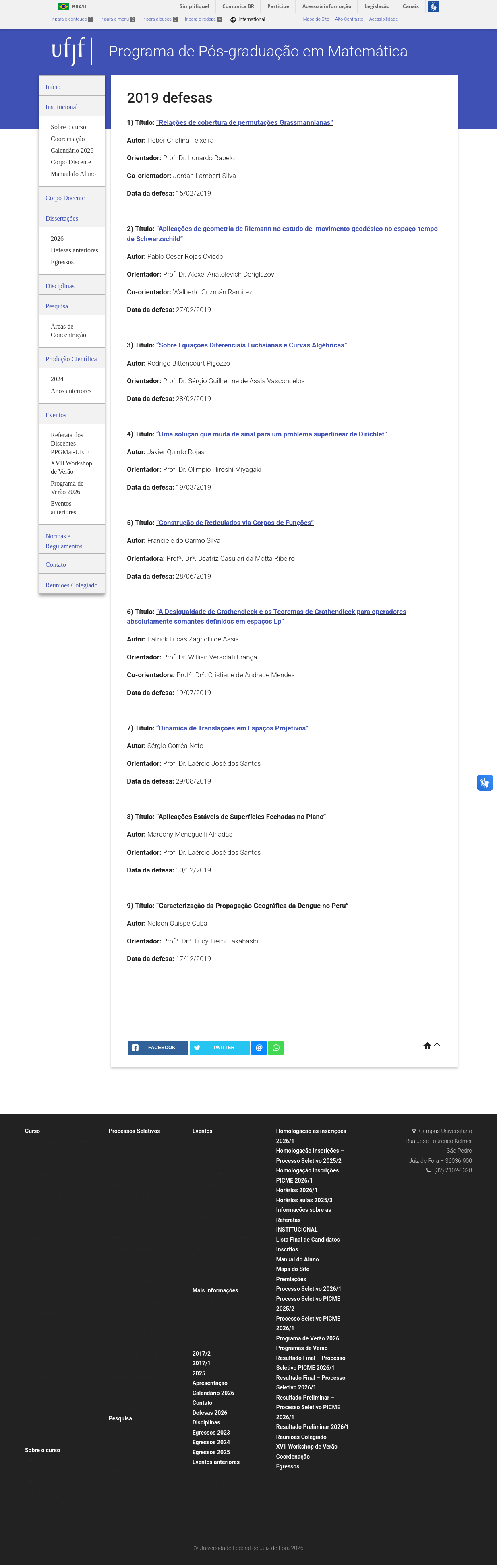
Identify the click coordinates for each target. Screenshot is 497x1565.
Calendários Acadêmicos (54, 1492)
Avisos (203, 1322)
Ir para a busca (160, 19)
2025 (199, 1373)
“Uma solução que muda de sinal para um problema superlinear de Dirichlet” (271, 434)
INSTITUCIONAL (297, 1229)
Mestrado (122, 1227)
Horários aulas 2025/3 (304, 1200)
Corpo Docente (44, 1163)
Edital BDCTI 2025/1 (133, 1184)
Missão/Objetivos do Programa (60, 1141)
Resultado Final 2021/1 (136, 1141)
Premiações (291, 1279)
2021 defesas (42, 1312)
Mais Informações (215, 1290)
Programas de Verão (217, 1152)
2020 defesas (42, 1322)
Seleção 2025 (126, 1258)
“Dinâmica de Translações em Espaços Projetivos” (232, 728)
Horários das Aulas (48, 1461)
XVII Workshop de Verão (307, 1446)
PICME (119, 1269)
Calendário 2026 (213, 1393)
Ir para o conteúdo (72, 19)
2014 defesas (42, 1397)
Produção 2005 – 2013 (136, 1471)
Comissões (40, 1248)
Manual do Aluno (297, 1259)
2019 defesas (42, 1333)
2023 (34, 1291)
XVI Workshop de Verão (220, 1141)
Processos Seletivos (134, 1131)
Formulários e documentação (226, 1300)
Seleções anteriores (132, 1376)
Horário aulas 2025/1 (50, 1471)
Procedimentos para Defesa (57, 1205)
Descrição (207, 1515)
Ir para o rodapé (203, 19)
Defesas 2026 (210, 1413)
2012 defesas (42, 1419)
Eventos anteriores (216, 1462)
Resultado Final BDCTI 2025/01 (144, 1216)
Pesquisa (120, 1418)
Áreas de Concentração (136, 1428)
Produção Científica (132, 1439)
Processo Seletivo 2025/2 (138, 1152)
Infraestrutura (42, 1440)
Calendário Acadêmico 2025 (57, 1503)
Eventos (203, 1131)
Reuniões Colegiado (301, 1437)
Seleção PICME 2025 (134, 1322)
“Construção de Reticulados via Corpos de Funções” (235, 523)
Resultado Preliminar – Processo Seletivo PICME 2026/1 (308, 1407)
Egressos (288, 1466)
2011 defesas (42, 1429)
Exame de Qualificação (52, 1194)
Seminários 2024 (213, 1194)
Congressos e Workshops (222, 1216)
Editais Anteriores (130, 1397)
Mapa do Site (316, 19)
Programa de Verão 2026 (308, 1338)
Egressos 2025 (211, 1452)
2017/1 (202, 1363)
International (247, 20)
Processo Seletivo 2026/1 (309, 1289)
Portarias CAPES (45, 1216)
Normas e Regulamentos (54, 1184)
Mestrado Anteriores (133, 1386)
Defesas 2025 (43, 1376)
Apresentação (210, 1383)
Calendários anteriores (51, 1514)
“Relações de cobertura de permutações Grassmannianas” (244, 122)
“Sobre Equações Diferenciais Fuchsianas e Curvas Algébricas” (251, 345)
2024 (34, 1280)
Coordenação (293, 1456)
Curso (32, 1131)
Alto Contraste (349, 19)
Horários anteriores (48, 1482)
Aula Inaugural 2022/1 (219, 1280)
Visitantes (39, 1258)
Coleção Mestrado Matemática (227, 1333)
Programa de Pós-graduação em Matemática (258, 51)
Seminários (208, 1184)
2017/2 (202, 1353)
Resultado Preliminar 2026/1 (312, 1427)
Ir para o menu (117, 19)
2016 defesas (42, 1365)
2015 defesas (42, 1386)
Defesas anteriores (48, 1173)
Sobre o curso (42, 1450)
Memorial (122, 1237)
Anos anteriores (129, 1461)
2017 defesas (42, 1355)
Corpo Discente (44, 1152)
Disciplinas (206, 1422)
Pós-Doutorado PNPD (134, 1333)
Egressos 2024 (211, 1442)
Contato (203, 1403)
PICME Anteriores (130, 1408)
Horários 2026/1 (297, 1190)
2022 (34, 1301)
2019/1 (120, 1344)
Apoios (204, 1311)
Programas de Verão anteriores (228, 1163)
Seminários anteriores (218, 1205)
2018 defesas (42, 1344)
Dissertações (42, 1269)
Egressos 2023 (211, 1432)
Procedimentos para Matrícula (143, 1248)
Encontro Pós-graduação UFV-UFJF (231, 1227)
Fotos (202, 1343)
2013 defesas (42, 1408)
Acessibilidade (383, 19)
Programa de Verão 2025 (221, 1173)
